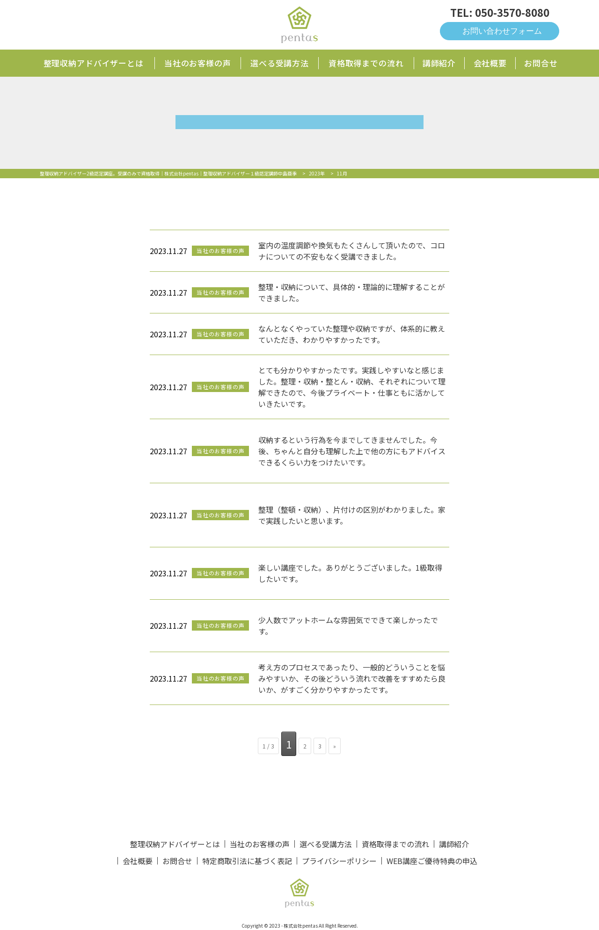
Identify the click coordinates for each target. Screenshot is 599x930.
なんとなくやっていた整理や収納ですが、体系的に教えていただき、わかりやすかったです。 (351, 334)
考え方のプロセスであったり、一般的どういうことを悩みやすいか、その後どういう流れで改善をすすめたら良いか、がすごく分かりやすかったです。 (352, 678)
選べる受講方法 (279, 63)
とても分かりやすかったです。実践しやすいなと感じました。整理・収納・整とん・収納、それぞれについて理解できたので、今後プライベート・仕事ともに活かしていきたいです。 (352, 386)
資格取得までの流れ (366, 63)
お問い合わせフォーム (502, 31)
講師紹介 (439, 63)
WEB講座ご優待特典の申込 (432, 861)
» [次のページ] (334, 746)
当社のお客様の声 (197, 63)
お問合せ (540, 63)
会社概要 (490, 63)
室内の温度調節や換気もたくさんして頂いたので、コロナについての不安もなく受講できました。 (351, 251)
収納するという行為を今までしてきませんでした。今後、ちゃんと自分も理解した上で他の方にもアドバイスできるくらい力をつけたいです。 (352, 451)
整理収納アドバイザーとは (94, 63)
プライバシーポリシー (339, 861)
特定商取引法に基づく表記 (247, 861)
